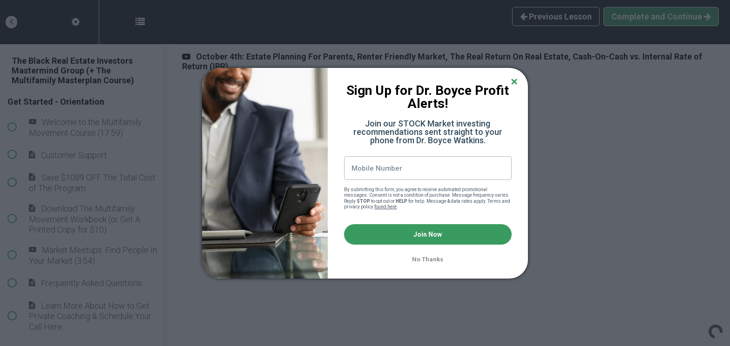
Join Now (427, 234)
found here (385, 206)
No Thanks (427, 259)
